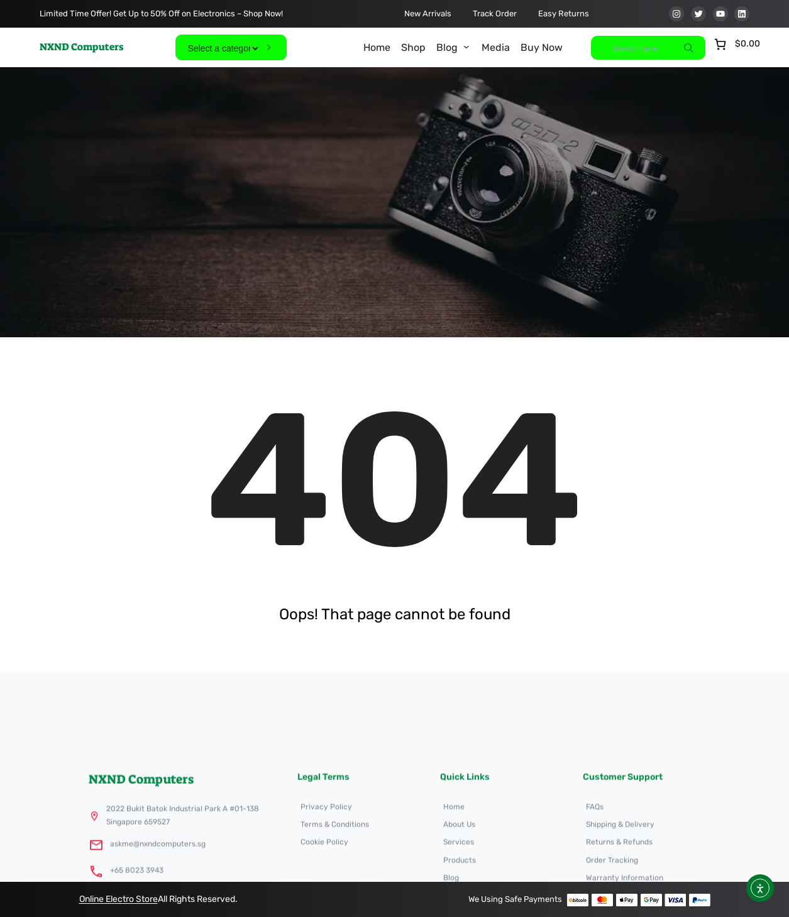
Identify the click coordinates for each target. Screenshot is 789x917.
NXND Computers (81, 46)
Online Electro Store (118, 899)
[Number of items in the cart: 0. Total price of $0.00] (736, 44)
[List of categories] (222, 48)
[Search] (688, 48)
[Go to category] (268, 47)
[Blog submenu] (466, 46)
